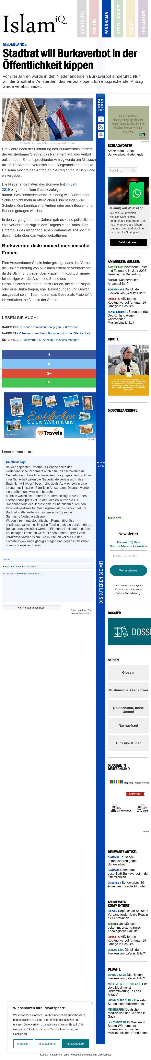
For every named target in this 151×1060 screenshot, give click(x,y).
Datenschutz (104, 1054)
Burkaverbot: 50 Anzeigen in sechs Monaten (40, 339)
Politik (90, 18)
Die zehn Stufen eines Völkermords (127, 1002)
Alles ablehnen (47, 1043)
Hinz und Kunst (128, 743)
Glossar (128, 672)
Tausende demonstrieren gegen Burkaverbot (39, 327)
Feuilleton (133, 18)
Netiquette (85, 613)
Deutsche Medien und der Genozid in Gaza (126, 1013)
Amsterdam (116, 151)
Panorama (100, 18)
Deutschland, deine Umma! (128, 710)
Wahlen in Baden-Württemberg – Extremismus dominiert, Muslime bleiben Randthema (128, 1028)
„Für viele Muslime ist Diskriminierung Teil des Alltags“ (127, 989)
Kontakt (44, 1054)
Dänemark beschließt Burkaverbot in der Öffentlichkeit (46, 333)
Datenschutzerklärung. (128, 593)
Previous (114, 806)
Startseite (79, 18)
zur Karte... (116, 518)
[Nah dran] (92, 1003)
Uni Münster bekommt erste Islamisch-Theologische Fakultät (126, 927)
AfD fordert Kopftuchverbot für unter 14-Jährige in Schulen (127, 302)
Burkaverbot (116, 154)
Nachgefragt (128, 725)
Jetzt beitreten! (128, 242)
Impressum (56, 1054)
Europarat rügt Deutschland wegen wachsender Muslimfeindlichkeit (128, 317)
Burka (130, 151)
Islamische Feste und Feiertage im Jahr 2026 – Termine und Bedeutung (128, 270)
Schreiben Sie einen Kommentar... (48, 586)
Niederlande (134, 154)
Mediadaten (89, 1054)
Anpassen (23, 1043)
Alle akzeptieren (75, 1043)
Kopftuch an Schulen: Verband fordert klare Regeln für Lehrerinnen (128, 914)
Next (141, 806)
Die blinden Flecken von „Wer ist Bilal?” (127, 976)
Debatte (144, 18)
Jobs (66, 1054)
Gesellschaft (111, 18)
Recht (122, 18)
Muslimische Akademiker (128, 690)
